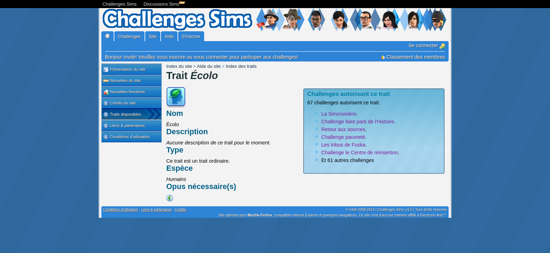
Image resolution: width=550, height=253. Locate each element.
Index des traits (241, 66)
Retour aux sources (343, 129)
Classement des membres (413, 57)
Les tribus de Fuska (343, 145)
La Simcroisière (338, 114)
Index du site (179, 66)
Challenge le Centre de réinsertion (359, 152)
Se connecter (426, 45)
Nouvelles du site (122, 81)
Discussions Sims (162, 3)
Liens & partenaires (124, 126)
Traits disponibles (122, 114)
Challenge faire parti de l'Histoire (357, 121)
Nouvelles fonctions (124, 92)
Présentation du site (124, 69)
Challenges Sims (119, 4)
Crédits (180, 210)
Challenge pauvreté (343, 137)
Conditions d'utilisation (126, 137)
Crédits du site (119, 103)
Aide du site (209, 66)
